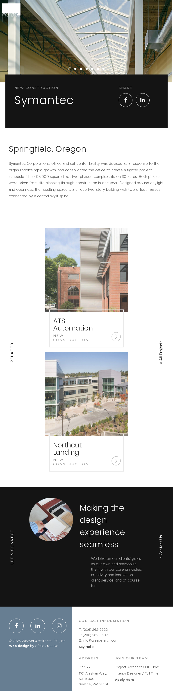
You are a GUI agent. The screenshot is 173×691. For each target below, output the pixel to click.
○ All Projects (161, 352)
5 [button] (93, 76)
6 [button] (99, 76)
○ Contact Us (161, 547)
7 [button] (104, 76)
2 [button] (76, 76)
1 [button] (71, 76)
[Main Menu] (164, 9)
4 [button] (88, 76)
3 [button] (82, 76)
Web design (19, 646)
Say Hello (86, 647)
